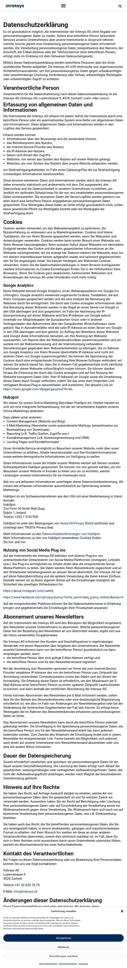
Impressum (83, 964)
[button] (122, 911)
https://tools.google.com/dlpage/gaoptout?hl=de (37, 389)
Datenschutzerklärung (48, 964)
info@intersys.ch (25, 891)
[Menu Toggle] (63, 5)
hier (11, 542)
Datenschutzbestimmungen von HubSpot (71, 534)
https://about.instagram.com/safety (28, 591)
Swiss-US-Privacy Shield (76, 523)
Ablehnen (63, 947)
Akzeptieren (63, 938)
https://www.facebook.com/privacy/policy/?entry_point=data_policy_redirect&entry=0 (63, 597)
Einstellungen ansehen (63, 956)
